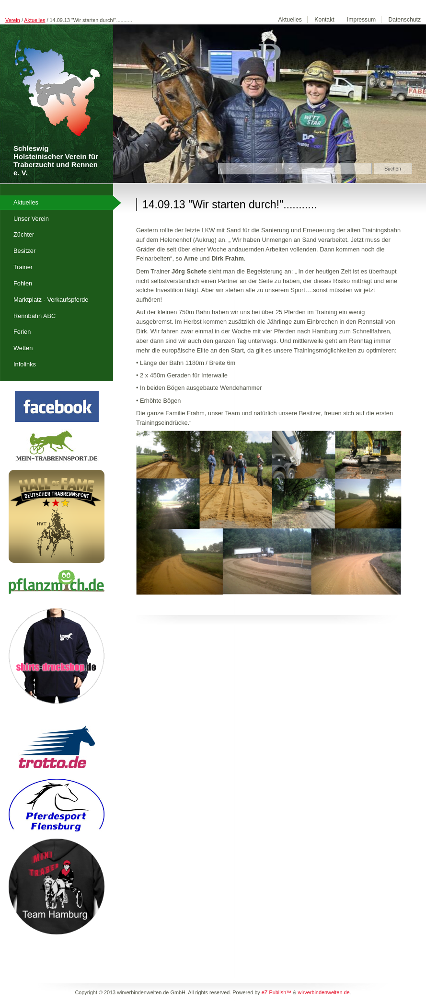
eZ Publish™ (276, 992)
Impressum (361, 19)
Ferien (22, 331)
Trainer (23, 267)
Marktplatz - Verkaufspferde (50, 299)
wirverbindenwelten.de (323, 992)
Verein (12, 20)
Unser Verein (31, 218)
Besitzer (24, 250)
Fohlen (22, 283)
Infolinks (24, 364)
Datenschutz (404, 19)
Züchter (23, 234)
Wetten (23, 348)
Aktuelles (34, 20)
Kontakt (324, 19)
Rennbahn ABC (34, 315)
